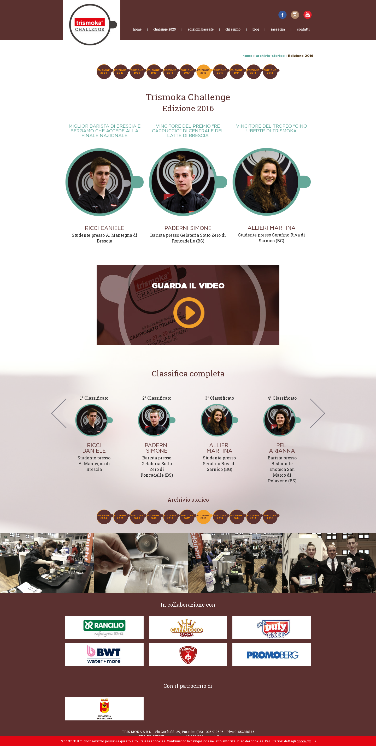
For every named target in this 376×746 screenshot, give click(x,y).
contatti (303, 33)
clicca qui (304, 741)
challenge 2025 (164, 33)
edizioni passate (201, 33)
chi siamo (232, 33)
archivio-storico (270, 55)
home (137, 33)
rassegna (278, 33)
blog (256, 33)
